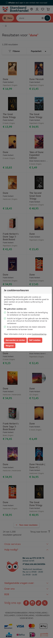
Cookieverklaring (39, 334)
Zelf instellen (35, 340)
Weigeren (10, 345)
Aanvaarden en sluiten (15, 340)
